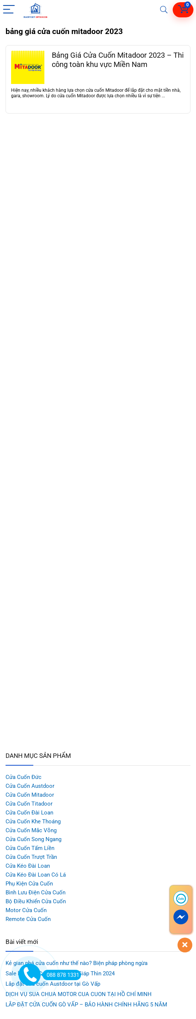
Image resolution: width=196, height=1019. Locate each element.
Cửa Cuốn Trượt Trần (31, 857)
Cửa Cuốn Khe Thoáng (33, 821)
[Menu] (9, 10)
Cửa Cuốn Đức (23, 777)
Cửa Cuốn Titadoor (29, 803)
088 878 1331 (61, 975)
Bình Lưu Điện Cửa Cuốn (35, 892)
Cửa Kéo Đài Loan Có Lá (36, 874)
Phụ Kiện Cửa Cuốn (29, 883)
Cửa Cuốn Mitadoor (30, 795)
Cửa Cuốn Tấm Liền (30, 848)
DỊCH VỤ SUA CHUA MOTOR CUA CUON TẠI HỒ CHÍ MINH (79, 994)
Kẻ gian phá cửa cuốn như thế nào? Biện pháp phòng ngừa (77, 963)
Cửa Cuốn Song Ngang (33, 839)
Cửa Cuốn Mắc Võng (31, 830)
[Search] (164, 10)
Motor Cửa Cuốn (26, 910)
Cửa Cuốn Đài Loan (29, 812)
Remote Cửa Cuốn (28, 919)
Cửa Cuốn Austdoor (30, 786)
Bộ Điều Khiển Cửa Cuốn (36, 901)
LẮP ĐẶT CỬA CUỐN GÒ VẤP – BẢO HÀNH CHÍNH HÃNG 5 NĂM (86, 1004)
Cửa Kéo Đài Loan (28, 866)
